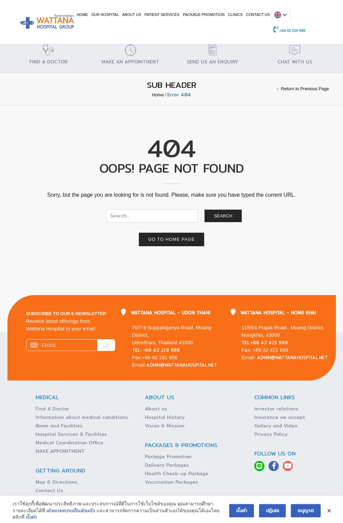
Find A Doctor (52, 408)
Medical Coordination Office (69, 442)
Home (82, 15)
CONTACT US (258, 15)
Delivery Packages (167, 465)
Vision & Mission (165, 425)
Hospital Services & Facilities (71, 434)
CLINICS (235, 15)
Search (223, 215)
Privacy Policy (270, 434)
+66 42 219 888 (289, 30)
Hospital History (165, 417)
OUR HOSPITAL (105, 15)
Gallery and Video (275, 425)
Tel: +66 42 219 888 (156, 350)
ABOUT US (131, 15)
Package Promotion (203, 15)
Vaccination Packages (171, 482)
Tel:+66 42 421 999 (264, 342)
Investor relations (276, 408)
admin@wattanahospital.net (181, 365)
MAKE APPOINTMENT (60, 451)
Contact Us (49, 490)
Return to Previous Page (305, 88)
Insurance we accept (279, 417)
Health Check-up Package (176, 473)
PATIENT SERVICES (162, 15)
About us (156, 408)
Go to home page (171, 239)
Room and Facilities (59, 425)
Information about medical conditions (82, 417)
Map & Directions (57, 482)
